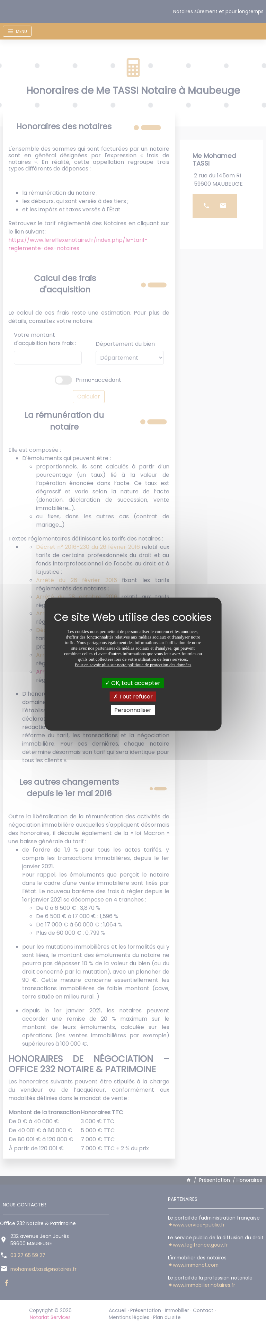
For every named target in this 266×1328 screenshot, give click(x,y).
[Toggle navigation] (17, 31)
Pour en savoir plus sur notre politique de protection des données (133, 664)
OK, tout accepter (132, 683)
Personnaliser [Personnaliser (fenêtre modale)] (132, 710)
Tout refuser (133, 696)
